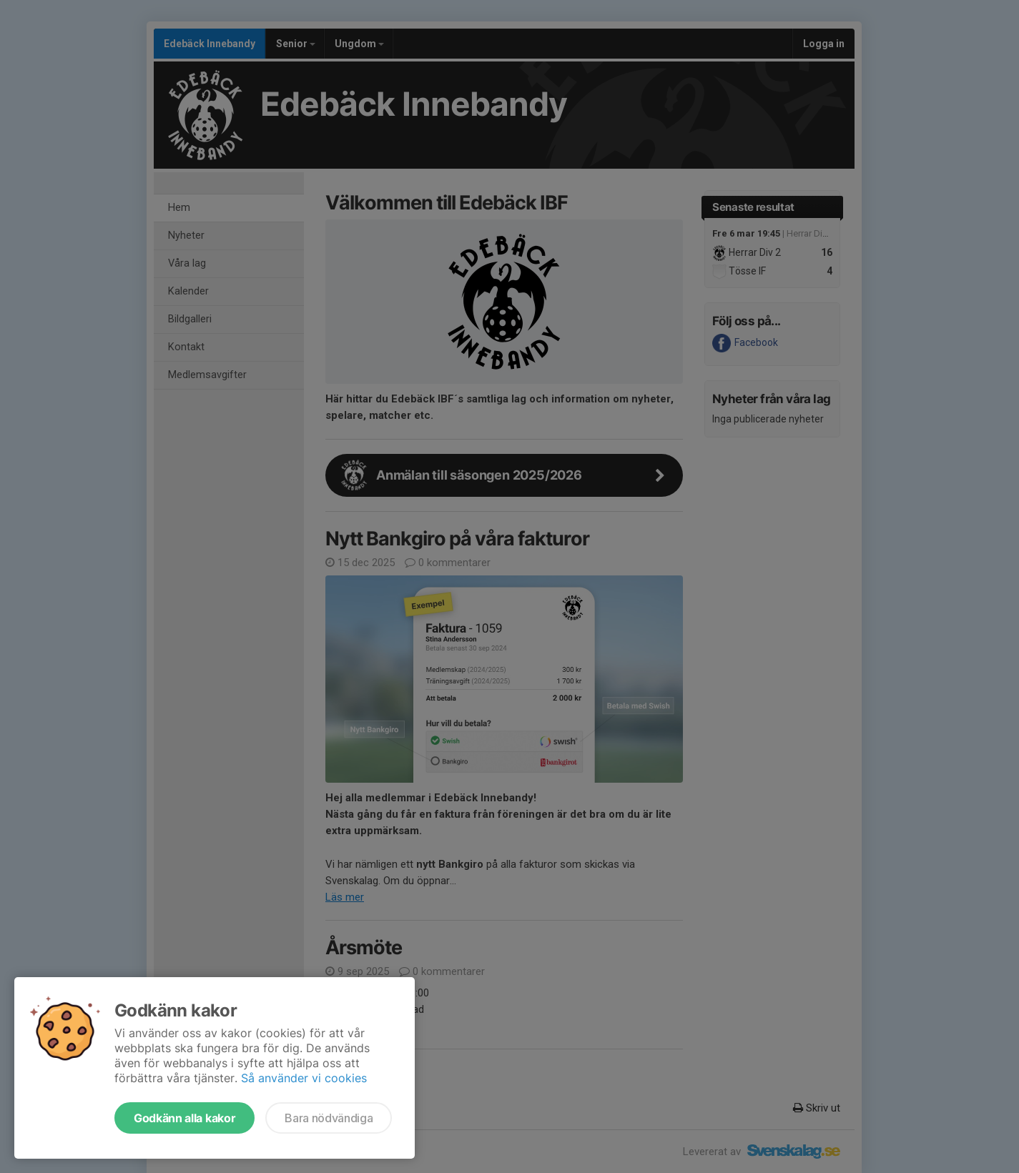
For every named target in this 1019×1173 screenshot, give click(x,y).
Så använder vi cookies (304, 1078)
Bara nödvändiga (329, 1118)
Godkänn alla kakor (184, 1118)
